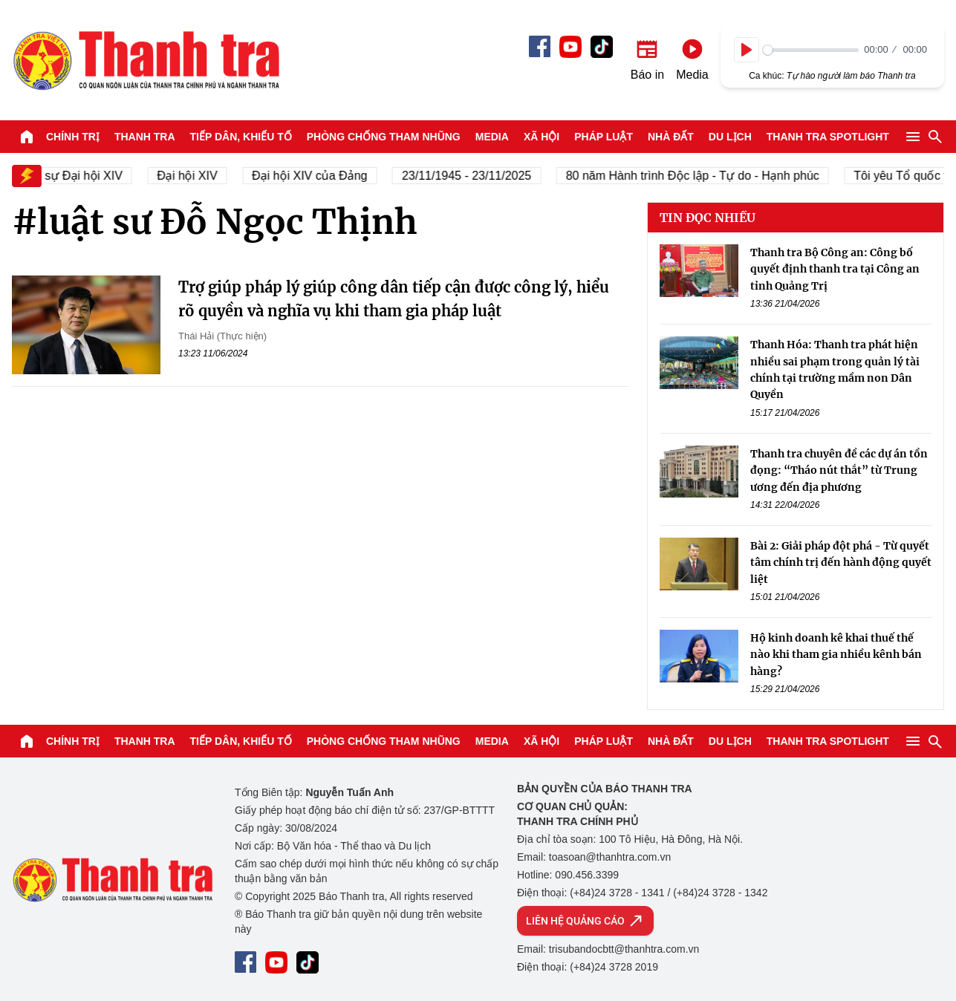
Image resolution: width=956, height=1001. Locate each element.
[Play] (746, 49)
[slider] (811, 50)
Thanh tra (144, 137)
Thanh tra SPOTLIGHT (828, 137)
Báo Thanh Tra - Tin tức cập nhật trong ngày (145, 60)
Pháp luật (603, 137)
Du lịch (730, 137)
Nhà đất (671, 137)
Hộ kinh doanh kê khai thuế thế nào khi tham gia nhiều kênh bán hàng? (836, 654)
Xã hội (541, 137)
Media (492, 137)
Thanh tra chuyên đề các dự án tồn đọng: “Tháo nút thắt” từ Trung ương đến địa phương (839, 470)
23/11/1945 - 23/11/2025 (497, 175)
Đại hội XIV (217, 175)
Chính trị (73, 137)
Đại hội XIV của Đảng (339, 175)
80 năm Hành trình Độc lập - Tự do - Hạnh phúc (723, 175)
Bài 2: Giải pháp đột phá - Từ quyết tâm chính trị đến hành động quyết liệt (840, 562)
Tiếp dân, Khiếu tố (241, 137)
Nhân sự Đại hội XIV (98, 175)
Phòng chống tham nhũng (384, 137)
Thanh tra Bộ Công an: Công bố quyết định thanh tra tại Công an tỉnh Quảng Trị (835, 269)
